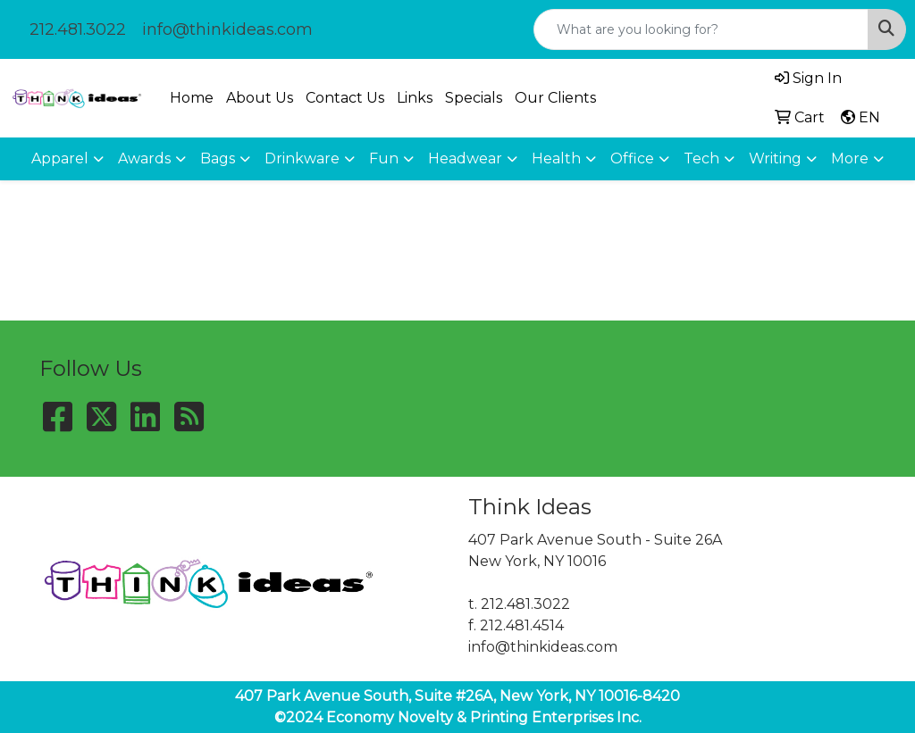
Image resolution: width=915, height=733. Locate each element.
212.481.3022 (77, 29)
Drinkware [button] (302, 158)
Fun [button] (384, 158)
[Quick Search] (701, 29)
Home (192, 97)
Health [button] (556, 158)
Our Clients (555, 97)
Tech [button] (701, 158)
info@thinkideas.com (227, 29)
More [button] (850, 158)
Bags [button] (217, 158)
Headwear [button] (465, 158)
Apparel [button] (59, 158)
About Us (259, 97)
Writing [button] (775, 158)
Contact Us (345, 97)
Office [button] (632, 158)
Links (414, 97)
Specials (473, 97)
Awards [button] (144, 158)
